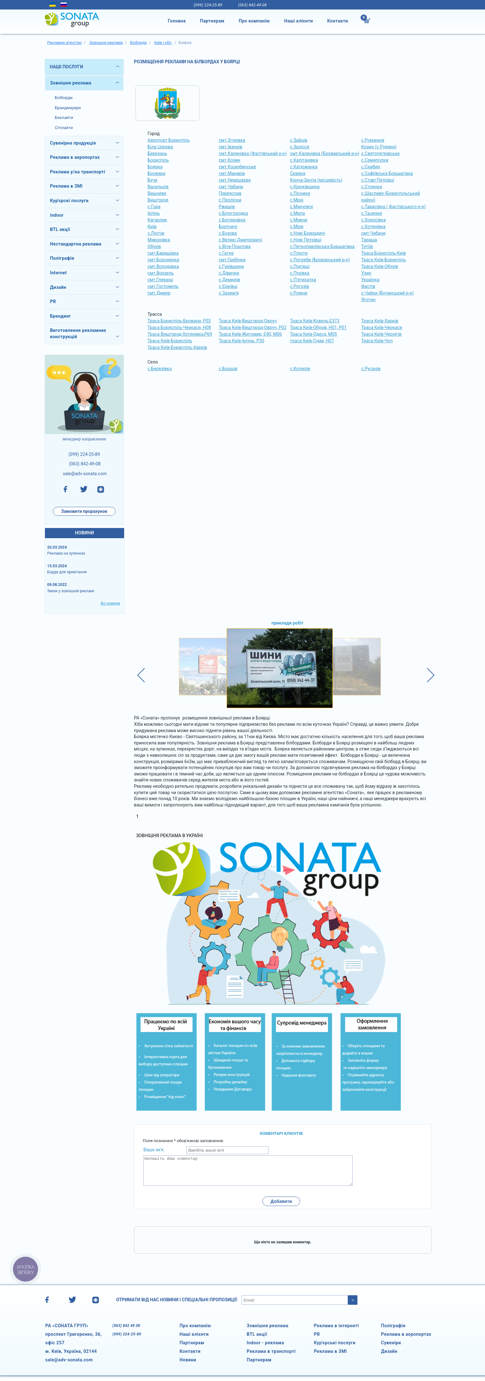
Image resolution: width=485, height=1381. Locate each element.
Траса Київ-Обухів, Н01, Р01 (318, 327)
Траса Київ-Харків (379, 320)
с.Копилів (300, 368)
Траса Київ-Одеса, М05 (313, 334)
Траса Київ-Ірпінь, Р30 (241, 340)
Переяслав (230, 193)
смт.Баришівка (163, 253)
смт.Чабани (231, 186)
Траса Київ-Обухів (379, 266)
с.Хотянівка (373, 226)
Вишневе (157, 193)
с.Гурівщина (231, 266)
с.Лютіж (156, 233)
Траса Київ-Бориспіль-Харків (177, 347)
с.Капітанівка (304, 160)
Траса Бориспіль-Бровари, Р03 (179, 320)
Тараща (369, 239)
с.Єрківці (228, 286)
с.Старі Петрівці (377, 180)
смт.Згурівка (232, 140)
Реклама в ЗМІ (330, 1356)
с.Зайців (298, 140)
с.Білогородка (233, 213)
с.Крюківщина (304, 186)
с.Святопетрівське (380, 153)
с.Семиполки (374, 160)
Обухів (154, 246)
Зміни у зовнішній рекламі (70, 591)
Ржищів (227, 206)
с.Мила (297, 213)
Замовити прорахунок (84, 511)
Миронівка (159, 239)
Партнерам (212, 20)
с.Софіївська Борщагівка (387, 173)
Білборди (63, 97)
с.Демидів (229, 279)
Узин (366, 273)
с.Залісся (299, 146)
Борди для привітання (67, 572)
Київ (152, 226)
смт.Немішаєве (235, 180)
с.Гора (154, 206)
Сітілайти (64, 127)
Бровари (156, 173)
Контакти (337, 20)
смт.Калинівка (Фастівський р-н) (253, 153)
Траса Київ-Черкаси (381, 327)
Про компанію (254, 20)
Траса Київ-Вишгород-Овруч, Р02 (253, 327)
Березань (157, 153)
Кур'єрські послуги (335, 1348)
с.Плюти (298, 253)
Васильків (158, 186)
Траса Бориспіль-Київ (383, 253)
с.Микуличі (301, 206)
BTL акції (257, 1339)
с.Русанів (371, 368)
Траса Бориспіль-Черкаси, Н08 (179, 327)
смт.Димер (159, 292)
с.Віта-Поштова (235, 246)
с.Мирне (298, 219)
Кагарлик (157, 219)
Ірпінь (154, 213)
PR (317, 1339)
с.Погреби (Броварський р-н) (320, 259)
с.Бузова (228, 233)
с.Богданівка (232, 219)
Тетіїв (367, 246)
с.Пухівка (299, 273)
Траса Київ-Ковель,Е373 (314, 320)
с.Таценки (371, 213)
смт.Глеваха (160, 279)
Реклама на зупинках (66, 553)
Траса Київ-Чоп (377, 340)
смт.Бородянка (163, 259)
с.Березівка (160, 368)
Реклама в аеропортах (406, 1339)
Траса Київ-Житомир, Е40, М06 (250, 334)
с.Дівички (229, 273)
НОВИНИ (84, 532)
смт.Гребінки (232, 259)
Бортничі (228, 226)
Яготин (368, 299)
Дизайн (389, 1356)
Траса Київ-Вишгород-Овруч (248, 320)
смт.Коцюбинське (237, 166)
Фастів (368, 286)
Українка (370, 279)
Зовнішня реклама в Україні (169, 835)
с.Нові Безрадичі (307, 233)
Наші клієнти (298, 20)
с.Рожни (298, 292)
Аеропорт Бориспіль (169, 140)
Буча (152, 180)
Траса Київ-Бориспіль (383, 259)
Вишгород (158, 199)
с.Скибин (370, 166)
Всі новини (110, 603)
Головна (177, 20)
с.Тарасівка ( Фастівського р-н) (393, 206)
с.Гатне (226, 253)
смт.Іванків (230, 146)
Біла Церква (160, 146)
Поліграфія (393, 1331)
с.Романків (372, 140)
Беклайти (64, 117)
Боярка (155, 166)
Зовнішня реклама (70, 82)
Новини (188, 1365)
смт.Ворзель (161, 273)
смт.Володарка (163, 266)
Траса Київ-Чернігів (381, 334)
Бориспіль (158, 160)
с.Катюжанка (304, 166)
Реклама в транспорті (271, 1356)
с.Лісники (300, 193)
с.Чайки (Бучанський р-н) (387, 292)
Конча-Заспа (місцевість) (316, 180)
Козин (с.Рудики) (379, 146)
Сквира (297, 173)
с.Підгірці (300, 266)
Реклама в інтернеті (336, 1331)
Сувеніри (391, 1348)
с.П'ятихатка (303, 279)
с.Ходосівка (373, 219)
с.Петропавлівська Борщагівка (322, 246)
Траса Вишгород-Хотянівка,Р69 (180, 334)
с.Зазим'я (229, 292)
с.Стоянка (371, 186)
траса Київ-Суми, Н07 (312, 340)
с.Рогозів (299, 286)
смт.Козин (229, 160)
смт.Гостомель (163, 286)
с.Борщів (228, 368)
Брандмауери (68, 107)
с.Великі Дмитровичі (240, 239)
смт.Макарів (232, 173)
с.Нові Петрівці (305, 239)
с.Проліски (230, 199)
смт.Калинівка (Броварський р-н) (324, 153)
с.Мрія (296, 199)
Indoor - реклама (265, 1348)
